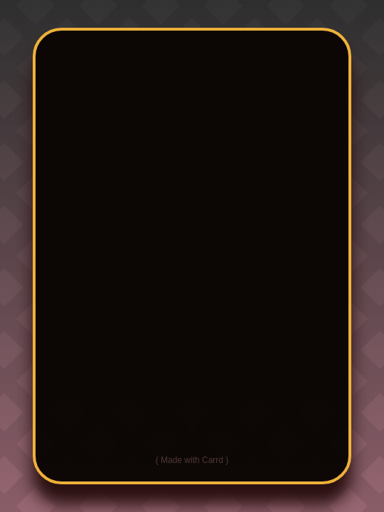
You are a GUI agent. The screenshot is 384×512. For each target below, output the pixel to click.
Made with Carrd (192, 460)
